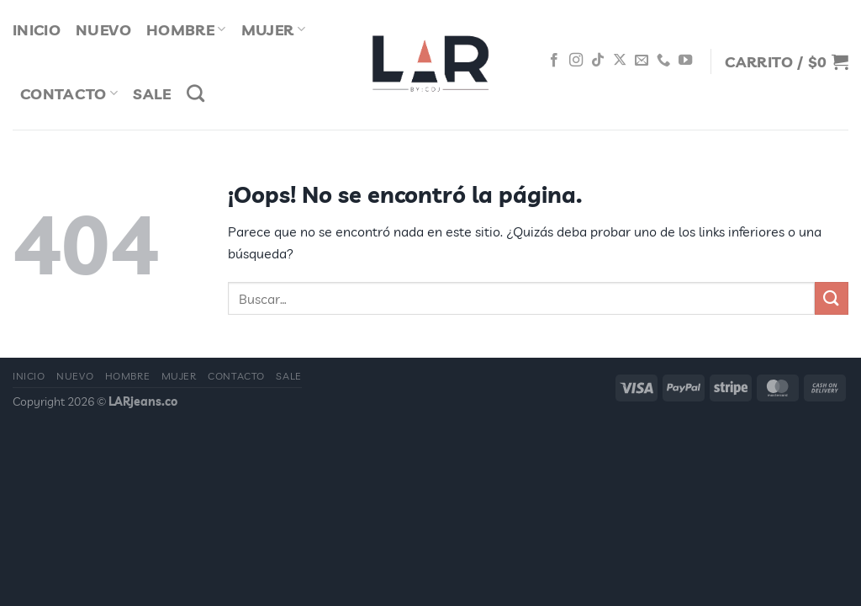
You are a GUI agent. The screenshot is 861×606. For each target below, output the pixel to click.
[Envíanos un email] (641, 60)
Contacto (69, 93)
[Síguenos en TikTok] (598, 60)
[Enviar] (831, 298)
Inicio (29, 375)
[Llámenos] (663, 60)
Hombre (128, 375)
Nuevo (74, 375)
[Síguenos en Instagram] (576, 60)
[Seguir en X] (619, 60)
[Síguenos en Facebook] (554, 60)
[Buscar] (195, 93)
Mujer (179, 375)
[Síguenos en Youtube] (685, 60)
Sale (152, 93)
